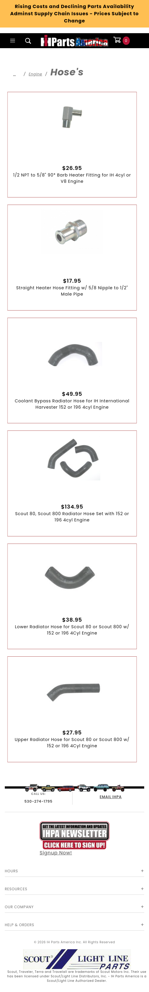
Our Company (19, 906)
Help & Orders (19, 924)
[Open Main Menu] (12, 40)
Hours (11, 871)
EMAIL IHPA (111, 796)
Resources (16, 888)
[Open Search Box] (28, 40)
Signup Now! (74, 838)
